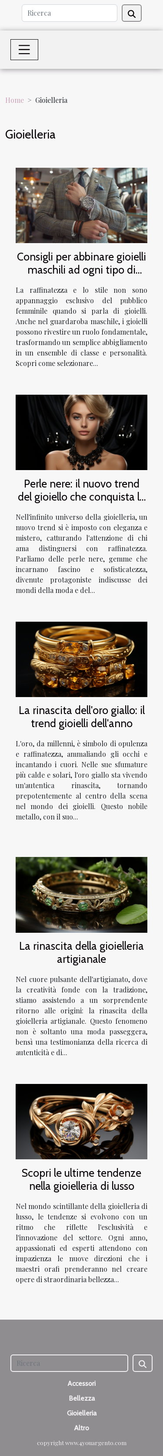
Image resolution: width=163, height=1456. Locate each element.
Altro (81, 1428)
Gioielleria (81, 1413)
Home (14, 100)
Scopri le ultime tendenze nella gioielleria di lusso (81, 1179)
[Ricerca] (69, 13)
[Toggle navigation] (24, 49)
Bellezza (82, 1398)
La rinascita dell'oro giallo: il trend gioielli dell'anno (82, 717)
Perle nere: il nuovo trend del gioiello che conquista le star (81, 496)
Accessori (81, 1383)
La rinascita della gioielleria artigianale (81, 952)
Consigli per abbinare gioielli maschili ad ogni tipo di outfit (81, 269)
